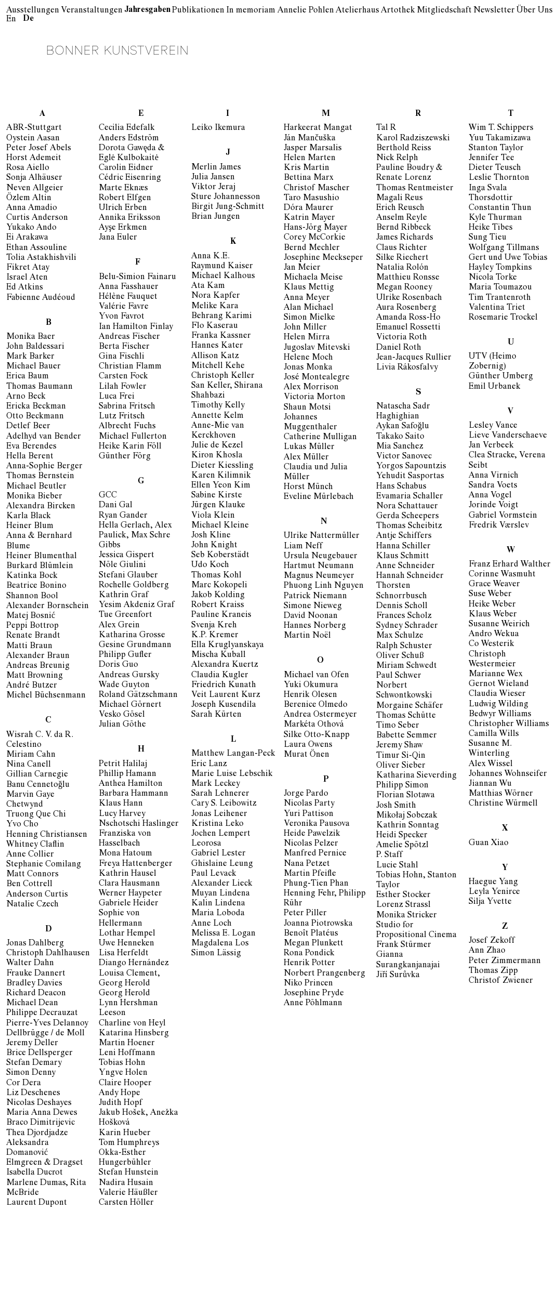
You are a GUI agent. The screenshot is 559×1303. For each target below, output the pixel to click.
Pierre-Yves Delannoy (47, 1024)
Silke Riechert (402, 258)
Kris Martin (306, 168)
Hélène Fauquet (128, 297)
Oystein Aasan (33, 139)
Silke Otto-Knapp (317, 735)
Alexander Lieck (221, 884)
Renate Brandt (33, 636)
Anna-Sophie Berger (44, 467)
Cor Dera (23, 1084)
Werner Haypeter (130, 894)
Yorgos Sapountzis (411, 467)
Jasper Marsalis (313, 148)
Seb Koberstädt (220, 555)
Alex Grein (119, 626)
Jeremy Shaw (399, 746)
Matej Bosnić (30, 616)
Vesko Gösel (122, 715)
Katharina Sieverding (416, 776)
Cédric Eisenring (130, 178)
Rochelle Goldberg (134, 586)
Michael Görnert (130, 705)
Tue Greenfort (125, 615)
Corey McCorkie (314, 238)
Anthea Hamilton (131, 784)
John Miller (305, 328)
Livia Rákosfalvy (407, 368)
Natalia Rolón (402, 268)
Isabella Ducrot (34, 1173)
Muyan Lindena (220, 894)
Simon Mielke (309, 318)
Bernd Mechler (312, 248)
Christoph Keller (223, 376)
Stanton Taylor (496, 148)
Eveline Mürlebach (319, 497)
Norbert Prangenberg (324, 974)
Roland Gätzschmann (138, 695)
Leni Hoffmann (127, 1053)
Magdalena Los (220, 944)
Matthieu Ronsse (408, 278)
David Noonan (311, 616)
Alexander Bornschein (47, 606)
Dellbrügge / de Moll (45, 1034)
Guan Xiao (489, 843)
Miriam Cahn (31, 755)
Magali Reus (399, 198)
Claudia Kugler (219, 676)
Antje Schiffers (404, 536)
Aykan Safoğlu (402, 427)
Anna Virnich (493, 476)
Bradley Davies (34, 984)
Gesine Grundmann (135, 645)
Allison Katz (215, 356)
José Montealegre (317, 378)
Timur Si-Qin (400, 756)
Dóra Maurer (309, 208)
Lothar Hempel (127, 934)
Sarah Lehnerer (220, 794)
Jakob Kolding (218, 595)
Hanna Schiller (403, 547)
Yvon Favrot (121, 317)
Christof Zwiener (501, 981)
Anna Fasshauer (128, 287)
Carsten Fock (123, 377)
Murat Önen (306, 755)
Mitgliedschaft (444, 11)
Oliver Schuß (400, 656)
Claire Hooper (125, 1084)
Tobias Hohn (122, 1063)
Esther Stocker (403, 895)
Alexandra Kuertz (224, 665)
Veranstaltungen (92, 11)
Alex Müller (306, 458)
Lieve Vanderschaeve (508, 436)
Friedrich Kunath (223, 685)
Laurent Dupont (36, 1203)
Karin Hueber (125, 1133)
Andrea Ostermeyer (320, 715)
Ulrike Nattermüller (322, 536)
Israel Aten (27, 278)
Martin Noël (307, 636)
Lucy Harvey (122, 814)
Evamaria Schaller (409, 497)
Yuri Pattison (309, 814)
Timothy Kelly (218, 406)
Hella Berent (30, 457)
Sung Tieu (488, 238)
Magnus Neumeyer (319, 576)
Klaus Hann (121, 804)
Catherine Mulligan (320, 437)
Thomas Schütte (406, 716)
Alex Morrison (311, 388)
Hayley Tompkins (500, 268)
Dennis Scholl (402, 606)
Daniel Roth (398, 348)
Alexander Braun (38, 656)
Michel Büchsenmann (46, 696)
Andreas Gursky (129, 676)
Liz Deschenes (33, 1093)
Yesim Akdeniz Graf (137, 605)
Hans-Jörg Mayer (316, 228)
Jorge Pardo (306, 794)
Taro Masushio (311, 198)
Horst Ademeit (33, 158)
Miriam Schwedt (406, 666)
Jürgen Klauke (218, 506)
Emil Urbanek (495, 387)
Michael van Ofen (316, 676)
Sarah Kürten (216, 715)
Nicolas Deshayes (39, 1103)
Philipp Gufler (125, 655)
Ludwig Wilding (498, 705)
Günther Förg (125, 457)
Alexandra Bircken (40, 507)
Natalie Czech (32, 905)
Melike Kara (214, 306)
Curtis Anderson (37, 218)
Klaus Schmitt (402, 556)
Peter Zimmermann (505, 961)
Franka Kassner (221, 336)
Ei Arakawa (27, 238)
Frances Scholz (404, 616)
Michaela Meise (313, 278)
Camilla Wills (494, 734)
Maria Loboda (218, 914)
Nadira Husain (126, 1183)
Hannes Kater (217, 346)
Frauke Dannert (35, 974)
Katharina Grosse (132, 635)
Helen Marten (310, 158)
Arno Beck (26, 397)
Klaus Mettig (309, 288)
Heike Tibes (491, 228)
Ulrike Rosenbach (409, 298)
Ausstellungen (32, 11)
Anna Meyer (307, 298)
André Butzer (31, 686)
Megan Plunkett (313, 944)
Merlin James (216, 168)
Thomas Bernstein (40, 476)
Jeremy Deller (32, 1043)
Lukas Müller (309, 447)
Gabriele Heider (128, 904)
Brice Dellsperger (39, 1053)
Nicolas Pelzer (311, 844)
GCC (108, 496)
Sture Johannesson (225, 197)
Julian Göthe (122, 725)
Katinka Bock (32, 576)
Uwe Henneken (126, 944)
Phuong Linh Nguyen (324, 586)
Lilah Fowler (123, 387)
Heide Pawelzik (312, 834)
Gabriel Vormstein (503, 516)
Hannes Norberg (315, 626)
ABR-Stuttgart (34, 128)
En (11, 19)
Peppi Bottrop (32, 626)
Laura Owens (308, 745)
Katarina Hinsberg (134, 1034)
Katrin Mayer (309, 218)
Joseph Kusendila (223, 705)
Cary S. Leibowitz (224, 804)
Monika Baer (30, 337)
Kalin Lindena (218, 904)
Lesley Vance (493, 426)
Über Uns (534, 11)
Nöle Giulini (122, 565)
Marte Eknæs (123, 189)
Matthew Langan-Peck (233, 754)
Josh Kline (211, 536)
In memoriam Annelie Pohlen (280, 11)
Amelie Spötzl (402, 845)
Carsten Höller (126, 1203)
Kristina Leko (217, 824)
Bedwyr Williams (500, 714)
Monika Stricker (406, 916)
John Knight (214, 546)
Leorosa (206, 844)
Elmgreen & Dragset (44, 1163)
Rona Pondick (309, 954)
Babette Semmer (406, 736)
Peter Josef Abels (38, 148)
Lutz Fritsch (122, 417)
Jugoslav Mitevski (317, 348)
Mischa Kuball (218, 655)
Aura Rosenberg (406, 308)
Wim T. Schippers (501, 128)
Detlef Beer (28, 427)
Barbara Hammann (133, 794)
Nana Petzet (307, 864)
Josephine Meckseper (323, 258)
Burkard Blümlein (39, 566)
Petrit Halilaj (123, 764)
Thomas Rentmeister (415, 189)
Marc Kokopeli (219, 586)
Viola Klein (213, 516)
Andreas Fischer (129, 337)
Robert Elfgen (125, 198)
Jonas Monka (308, 368)
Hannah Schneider (410, 576)
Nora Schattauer (407, 507)
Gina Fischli (121, 357)
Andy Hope (119, 1093)
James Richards (404, 238)
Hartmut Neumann (319, 566)
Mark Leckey (215, 784)
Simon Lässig (216, 954)
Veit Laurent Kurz (225, 695)
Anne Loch (211, 924)
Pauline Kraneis (221, 615)
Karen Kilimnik (221, 476)
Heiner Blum (30, 526)
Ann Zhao (487, 951)
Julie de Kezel (217, 446)
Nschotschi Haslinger (139, 824)
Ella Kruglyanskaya (227, 645)
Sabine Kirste (216, 496)
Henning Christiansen (46, 835)
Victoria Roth (401, 338)
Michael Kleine (220, 526)
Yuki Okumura (311, 685)
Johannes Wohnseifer (508, 774)
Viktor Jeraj (213, 187)
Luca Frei (117, 397)
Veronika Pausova (317, 824)
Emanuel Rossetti (408, 328)
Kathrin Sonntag (407, 826)
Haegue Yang (493, 882)
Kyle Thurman (495, 218)
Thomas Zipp (493, 971)
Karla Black (28, 516)
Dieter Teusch (495, 168)
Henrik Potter (309, 963)
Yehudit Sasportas (410, 476)
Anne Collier (30, 855)
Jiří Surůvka (398, 975)
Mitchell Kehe (218, 366)
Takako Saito (400, 437)
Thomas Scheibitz (409, 526)
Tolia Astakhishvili (41, 258)
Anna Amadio (31, 208)
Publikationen (198, 11)
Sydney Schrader (407, 626)
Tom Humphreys (129, 1143)
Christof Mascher (317, 189)
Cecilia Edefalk (127, 128)
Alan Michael (309, 308)
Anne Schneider (405, 566)
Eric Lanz (209, 764)
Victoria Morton (314, 397)
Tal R (386, 128)
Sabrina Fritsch (127, 407)
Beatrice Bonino (36, 586)
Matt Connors (32, 875)
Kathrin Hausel (127, 874)
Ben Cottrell (29, 884)
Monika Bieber (34, 497)
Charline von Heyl (132, 1024)
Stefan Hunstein (128, 1173)
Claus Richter (401, 248)
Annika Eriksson (130, 218)
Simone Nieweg (313, 606)
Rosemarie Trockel (503, 318)
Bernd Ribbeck (403, 228)
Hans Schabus (401, 487)
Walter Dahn (30, 963)
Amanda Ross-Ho (408, 318)
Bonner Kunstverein (117, 51)
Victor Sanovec (404, 457)
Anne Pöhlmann (313, 1003)
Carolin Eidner (126, 168)
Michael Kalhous (223, 276)
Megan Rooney (404, 288)
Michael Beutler (36, 487)
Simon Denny (31, 1073)
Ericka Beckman (36, 407)
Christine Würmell (503, 804)
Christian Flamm (130, 367)
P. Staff (389, 855)
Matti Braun (29, 646)
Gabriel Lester (218, 854)
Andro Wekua (494, 634)
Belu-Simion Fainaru (137, 277)
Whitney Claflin (35, 845)
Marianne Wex (496, 674)
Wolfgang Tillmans (504, 248)
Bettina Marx (309, 178)
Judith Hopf (120, 1103)
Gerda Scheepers (407, 516)
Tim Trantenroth (500, 298)
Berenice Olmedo (316, 705)
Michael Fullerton (133, 437)
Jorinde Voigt (493, 506)
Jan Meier (302, 268)
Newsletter (494, 11)
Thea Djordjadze (37, 1133)
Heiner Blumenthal (41, 556)
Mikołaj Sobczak (406, 816)
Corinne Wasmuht (502, 575)
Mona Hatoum (125, 854)
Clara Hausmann (129, 884)
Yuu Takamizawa (500, 139)
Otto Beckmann (35, 417)
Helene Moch (308, 358)
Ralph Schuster (404, 646)
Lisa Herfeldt (124, 954)
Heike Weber (492, 605)
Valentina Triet (497, 308)
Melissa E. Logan (223, 934)
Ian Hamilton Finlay (136, 327)
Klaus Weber (493, 615)
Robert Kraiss (217, 605)
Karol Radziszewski (413, 139)
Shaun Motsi (307, 408)
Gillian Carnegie (37, 775)
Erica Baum (27, 377)
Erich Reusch (400, 208)
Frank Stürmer (403, 945)
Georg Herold (124, 994)
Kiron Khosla (217, 456)
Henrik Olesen (310, 695)
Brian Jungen (215, 217)
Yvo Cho (22, 825)
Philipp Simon (402, 786)
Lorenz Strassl (403, 905)
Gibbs (110, 546)
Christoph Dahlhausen (48, 954)
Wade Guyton (124, 685)
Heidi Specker (402, 836)
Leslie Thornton (499, 178)
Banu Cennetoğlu (38, 785)
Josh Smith (396, 806)
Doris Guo (118, 665)
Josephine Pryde (314, 994)
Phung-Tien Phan (316, 884)
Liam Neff (303, 547)
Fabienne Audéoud (40, 298)
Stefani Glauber (128, 576)
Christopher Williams (509, 724)
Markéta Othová (314, 725)
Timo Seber (397, 726)
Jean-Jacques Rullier (413, 358)
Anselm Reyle (401, 218)
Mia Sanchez (399, 447)
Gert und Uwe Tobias (508, 258)
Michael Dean (32, 1003)
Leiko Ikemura (218, 128)
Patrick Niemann (315, 597)
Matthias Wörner (501, 794)
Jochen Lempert (220, 834)
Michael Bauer (33, 367)
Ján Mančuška (310, 139)
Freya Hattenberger (135, 864)
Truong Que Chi (36, 815)
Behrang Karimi (221, 316)
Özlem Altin (28, 198)
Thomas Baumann (39, 387)
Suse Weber (490, 594)
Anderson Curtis (37, 895)
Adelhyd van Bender (43, 437)
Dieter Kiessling (222, 466)
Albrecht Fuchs (127, 427)
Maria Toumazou (500, 288)
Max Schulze (399, 636)
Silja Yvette (490, 902)
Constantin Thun (500, 208)
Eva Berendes (31, 447)
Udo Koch (210, 565)
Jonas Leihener (219, 814)
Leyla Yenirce (494, 892)
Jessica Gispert (126, 555)
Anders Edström (129, 139)
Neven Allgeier (34, 189)
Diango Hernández (134, 963)
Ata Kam (208, 286)
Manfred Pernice (315, 854)
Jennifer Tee (491, 158)
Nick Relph (397, 158)
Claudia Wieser (497, 694)
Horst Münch (308, 487)
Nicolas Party (309, 804)
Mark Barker (30, 357)
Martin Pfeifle (310, 874)
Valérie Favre (124, 307)
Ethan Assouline (36, 248)
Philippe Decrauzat (42, 1013)
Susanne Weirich (499, 625)
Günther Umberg (501, 377)
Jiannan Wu (490, 784)
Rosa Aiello (27, 168)
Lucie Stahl (397, 866)
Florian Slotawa (405, 796)
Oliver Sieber (400, 766)
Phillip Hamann (127, 774)
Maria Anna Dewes (41, 1113)
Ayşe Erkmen (123, 228)
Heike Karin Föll (130, 447)
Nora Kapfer (215, 296)
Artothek (398, 11)
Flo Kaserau (214, 326)
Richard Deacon (36, 994)
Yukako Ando (31, 228)
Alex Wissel (491, 764)
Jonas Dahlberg (35, 944)
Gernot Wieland (499, 684)
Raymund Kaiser (222, 266)
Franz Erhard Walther (510, 565)
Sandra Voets (493, 486)
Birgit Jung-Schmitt (227, 207)
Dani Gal (115, 506)
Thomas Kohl (216, 576)
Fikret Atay (27, 268)
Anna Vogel (490, 496)
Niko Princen (308, 984)
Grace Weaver (494, 585)
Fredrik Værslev (499, 526)
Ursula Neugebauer (320, 556)
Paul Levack (213, 874)
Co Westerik (491, 644)
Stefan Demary (34, 1063)
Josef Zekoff (492, 941)
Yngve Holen (123, 1073)
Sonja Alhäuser (34, 178)
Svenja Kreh (214, 626)
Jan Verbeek (491, 446)
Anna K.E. (210, 257)
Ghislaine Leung (222, 864)
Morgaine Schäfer (409, 706)
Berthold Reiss (403, 148)
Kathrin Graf (124, 595)
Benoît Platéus (311, 934)
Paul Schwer (398, 676)
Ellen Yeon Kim (220, 486)
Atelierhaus (357, 11)
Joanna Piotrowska (318, 924)
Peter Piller (305, 914)
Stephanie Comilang (43, 865)
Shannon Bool (32, 597)
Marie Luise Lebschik (232, 774)
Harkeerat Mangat (318, 128)
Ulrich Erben (123, 208)
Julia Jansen (213, 178)
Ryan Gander (123, 516)
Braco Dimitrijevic (40, 1123)
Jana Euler (118, 238)
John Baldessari (35, 347)
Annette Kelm (217, 416)
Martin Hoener (127, 1043)
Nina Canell (28, 765)
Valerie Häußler (128, 1193)
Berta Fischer (124, 347)
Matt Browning (34, 676)
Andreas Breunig (38, 666)
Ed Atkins (24, 288)
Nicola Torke (493, 278)
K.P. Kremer (214, 635)
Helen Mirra (307, 338)
